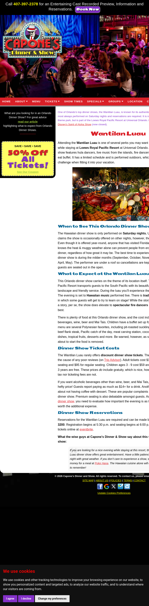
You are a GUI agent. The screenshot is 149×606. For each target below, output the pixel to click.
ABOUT (20, 101)
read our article (28, 121)
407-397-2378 (25, 4)
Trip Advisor (112, 360)
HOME (6, 101)
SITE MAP (88, 480)
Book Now (87, 9)
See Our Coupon (28, 171)
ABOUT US (102, 480)
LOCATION (135, 101)
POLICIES (115, 480)
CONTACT (140, 480)
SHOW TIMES (73, 101)
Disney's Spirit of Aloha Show (74, 124)
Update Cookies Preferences (114, 493)
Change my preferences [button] (52, 598)
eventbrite (86, 429)
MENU (36, 101)
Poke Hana (101, 463)
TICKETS (51, 101)
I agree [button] (10, 598)
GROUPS (115, 101)
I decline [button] (26, 598)
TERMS (128, 480)
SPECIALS (94, 101)
